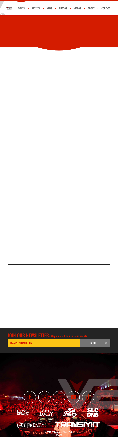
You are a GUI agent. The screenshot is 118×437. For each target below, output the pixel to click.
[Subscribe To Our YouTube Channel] (73, 397)
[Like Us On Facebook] (30, 397)
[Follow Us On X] (44, 397)
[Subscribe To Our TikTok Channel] (88, 397)
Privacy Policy (68, 432)
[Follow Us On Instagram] (59, 397)
